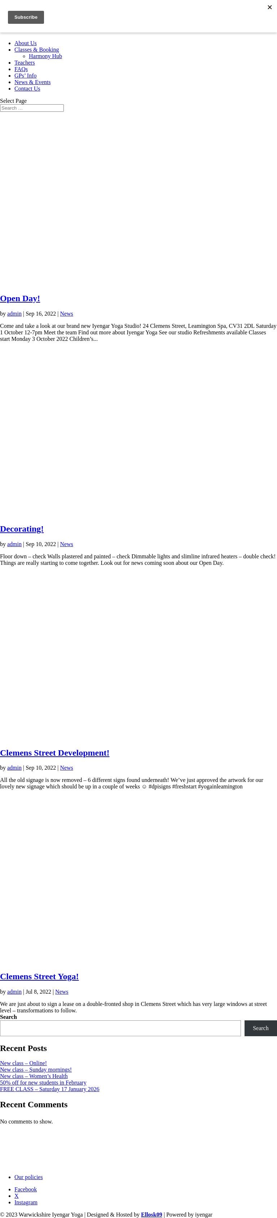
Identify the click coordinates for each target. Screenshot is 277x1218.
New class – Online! (23, 1063)
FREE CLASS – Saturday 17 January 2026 (50, 1089)
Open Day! (20, 298)
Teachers (24, 63)
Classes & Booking (36, 50)
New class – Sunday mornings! (36, 1070)
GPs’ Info (25, 75)
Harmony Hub (45, 56)
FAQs (21, 69)
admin (14, 314)
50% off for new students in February (43, 1083)
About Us (25, 43)
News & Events (32, 82)
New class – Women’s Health (34, 1076)
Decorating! (22, 528)
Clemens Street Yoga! (39, 976)
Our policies (28, 1177)
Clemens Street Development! (54, 752)
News (66, 314)
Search (8, 1017)
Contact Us (27, 88)
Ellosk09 (151, 1215)
